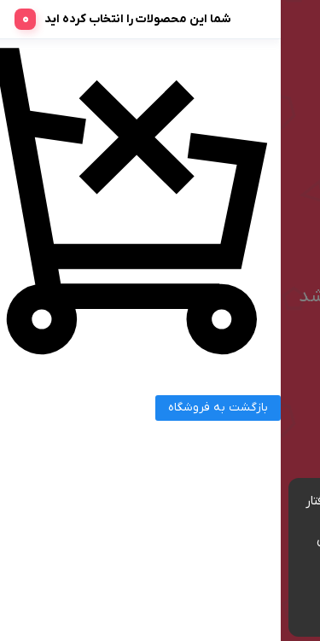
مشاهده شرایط (198, 559)
